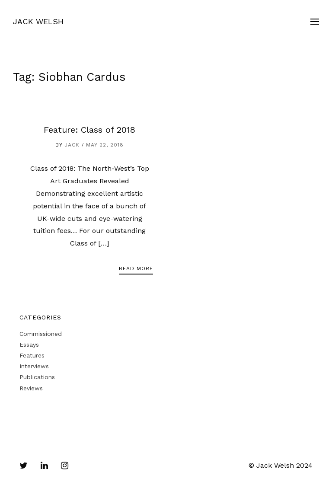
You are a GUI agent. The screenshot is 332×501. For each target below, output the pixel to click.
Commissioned (40, 333)
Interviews (34, 366)
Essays (29, 344)
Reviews (31, 388)
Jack (72, 145)
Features (32, 355)
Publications (37, 376)
